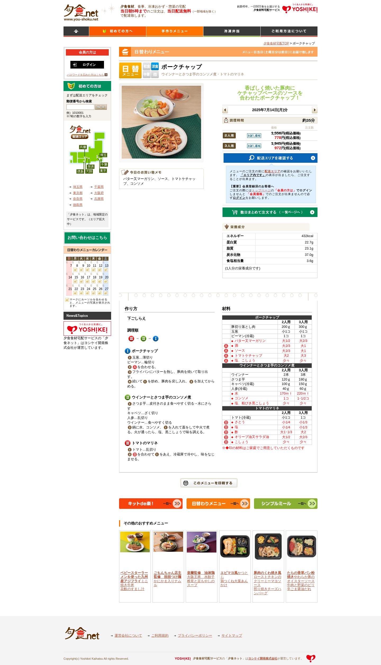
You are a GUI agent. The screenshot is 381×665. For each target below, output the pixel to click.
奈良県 (78, 199)
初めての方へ (117, 31)
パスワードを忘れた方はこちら (85, 74)
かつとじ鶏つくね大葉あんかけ (234, 579)
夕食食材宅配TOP (276, 43)
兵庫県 (99, 199)
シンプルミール (231, 31)
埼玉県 (78, 187)
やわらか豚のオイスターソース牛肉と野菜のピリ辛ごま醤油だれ (301, 581)
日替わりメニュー (174, 31)
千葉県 (99, 187)
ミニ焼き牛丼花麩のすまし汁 (134, 581)
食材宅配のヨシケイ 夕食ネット (81, 12)
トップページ (261, 190)
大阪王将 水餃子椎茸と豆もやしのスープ (201, 579)
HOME (76, 31)
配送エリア (272, 171)
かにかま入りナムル (167, 579)
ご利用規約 (160, 635)
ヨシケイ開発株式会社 (262, 658)
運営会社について (128, 635)
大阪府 (99, 193)
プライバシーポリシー (195, 635)
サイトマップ (231, 635)
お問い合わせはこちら (87, 238)
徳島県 (78, 205)
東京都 (78, 193)
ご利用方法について (289, 31)
